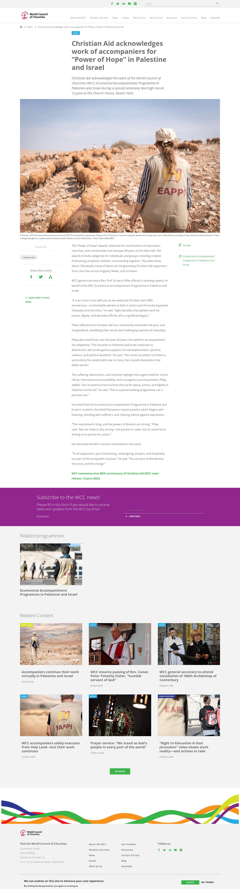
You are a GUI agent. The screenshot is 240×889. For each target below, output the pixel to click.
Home (21, 27)
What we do (139, 17)
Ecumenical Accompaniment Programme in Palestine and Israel (198, 260)
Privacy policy (43, 516)
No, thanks (207, 882)
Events (125, 17)
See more (120, 771)
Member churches (99, 17)
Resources (171, 17)
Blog (203, 17)
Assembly (215, 17)
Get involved (156, 17)
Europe (187, 245)
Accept (190, 882)
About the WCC (78, 17)
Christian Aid (28, 257)
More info (83, 886)
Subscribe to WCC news (37, 299)
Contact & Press (189, 17)
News (115, 17)
